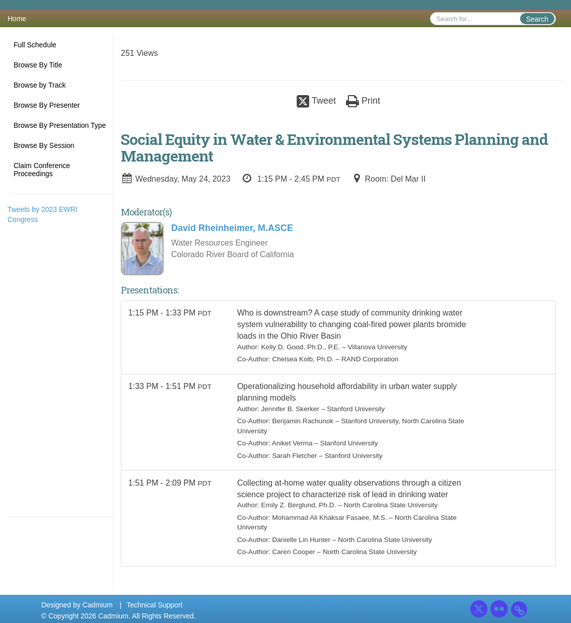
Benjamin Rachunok (303, 423)
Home (17, 19)
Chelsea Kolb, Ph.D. (303, 359)
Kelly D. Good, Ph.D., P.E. (300, 347)
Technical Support (154, 605)
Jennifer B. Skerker (290, 411)
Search (537, 19)
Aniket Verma (292, 445)
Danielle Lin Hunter (301, 543)
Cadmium (98, 605)
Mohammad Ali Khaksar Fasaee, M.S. (329, 520)
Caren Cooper (293, 555)
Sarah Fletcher (294, 457)
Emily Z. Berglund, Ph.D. (298, 508)
